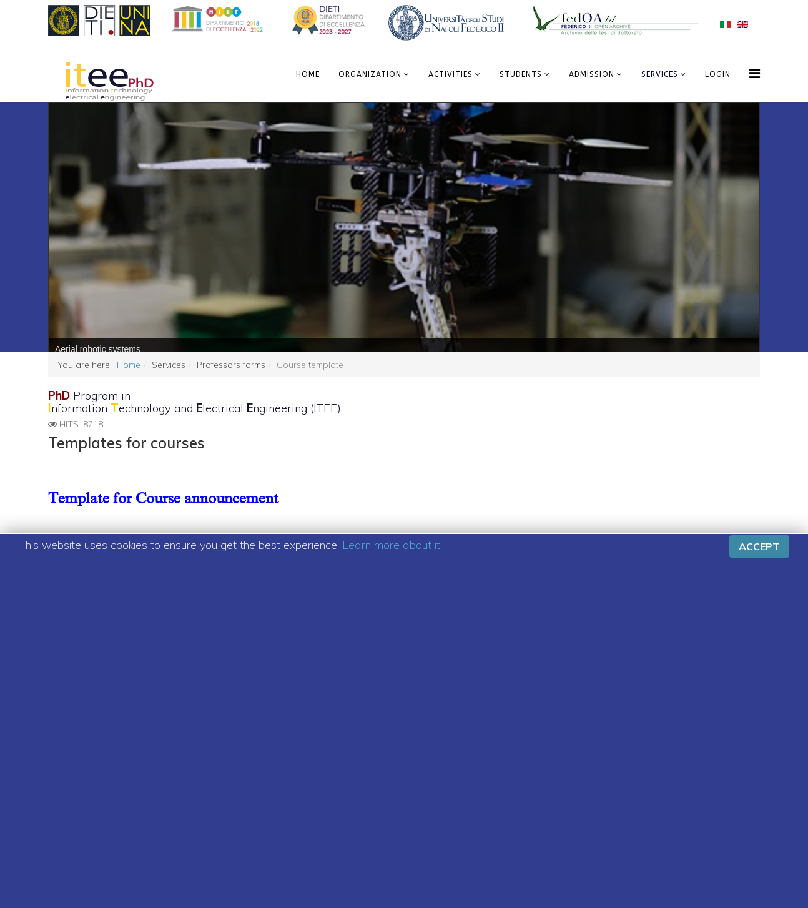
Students (521, 74)
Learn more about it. (392, 543)
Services (659, 74)
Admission (591, 74)
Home (308, 74)
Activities (450, 74)
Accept (759, 545)
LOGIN (718, 74)
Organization (370, 74)
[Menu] (754, 73)
